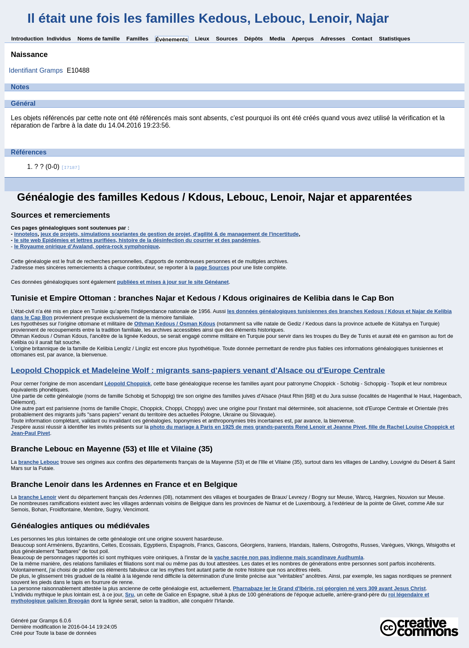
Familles (137, 39)
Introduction (27, 39)
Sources (227, 39)
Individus (59, 39)
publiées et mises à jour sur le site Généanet (173, 282)
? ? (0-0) (57, 166)
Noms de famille (99, 39)
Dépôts (253, 39)
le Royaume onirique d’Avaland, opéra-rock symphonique (86, 246)
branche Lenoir (37, 497)
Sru (129, 594)
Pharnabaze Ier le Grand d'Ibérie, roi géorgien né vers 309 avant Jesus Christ (329, 588)
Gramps (48, 620)
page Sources (212, 267)
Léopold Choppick (128, 383)
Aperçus (303, 39)
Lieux (202, 39)
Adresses (332, 39)
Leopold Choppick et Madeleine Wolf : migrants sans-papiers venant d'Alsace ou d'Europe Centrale (198, 370)
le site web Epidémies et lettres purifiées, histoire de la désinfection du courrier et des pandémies (136, 240)
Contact (362, 39)
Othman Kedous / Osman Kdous (174, 323)
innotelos (26, 234)
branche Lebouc (38, 462)
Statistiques (394, 39)
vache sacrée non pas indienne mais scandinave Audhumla (288, 557)
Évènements (171, 39)
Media (277, 39)
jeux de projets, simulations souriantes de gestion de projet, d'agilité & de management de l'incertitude (169, 234)
